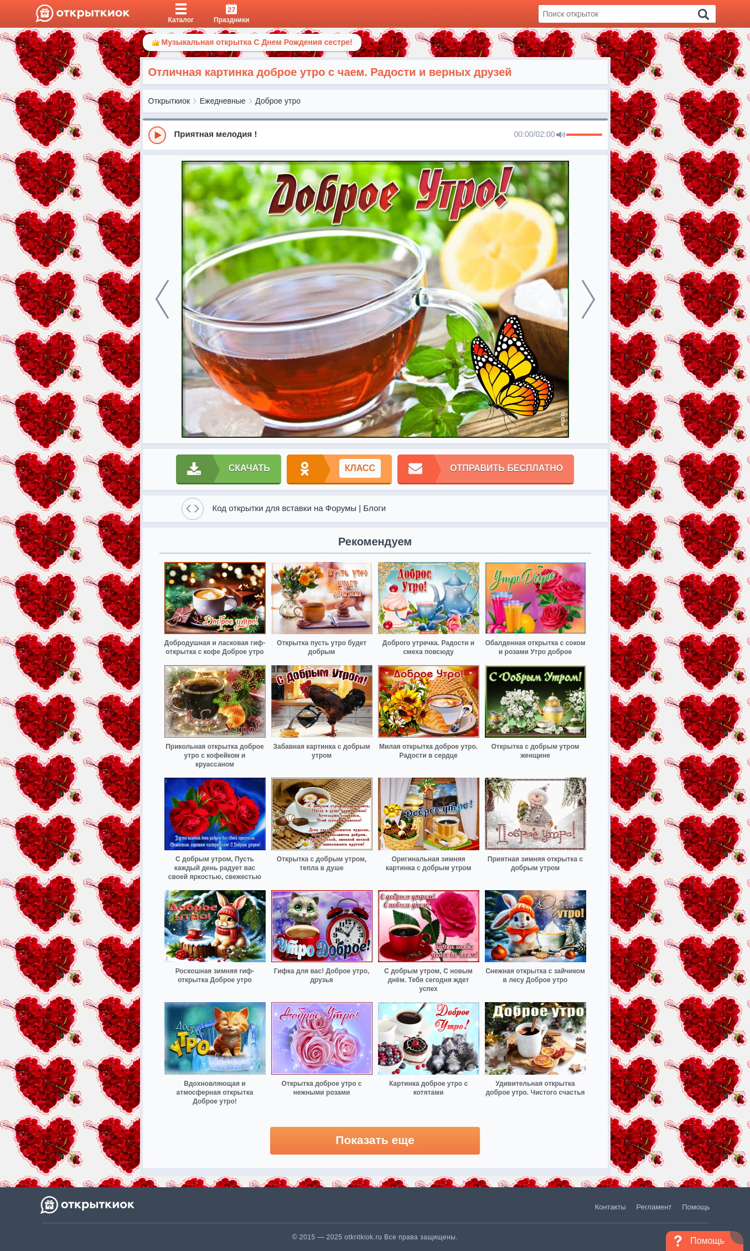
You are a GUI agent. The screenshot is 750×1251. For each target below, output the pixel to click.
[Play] (157, 135)
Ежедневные (223, 100)
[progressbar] (584, 135)
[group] (375, 135)
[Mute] (560, 135)
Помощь (696, 1207)
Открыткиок (169, 100)
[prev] (162, 299)
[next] (588, 299)
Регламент (654, 1207)
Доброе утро (278, 100)
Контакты (610, 1207)
